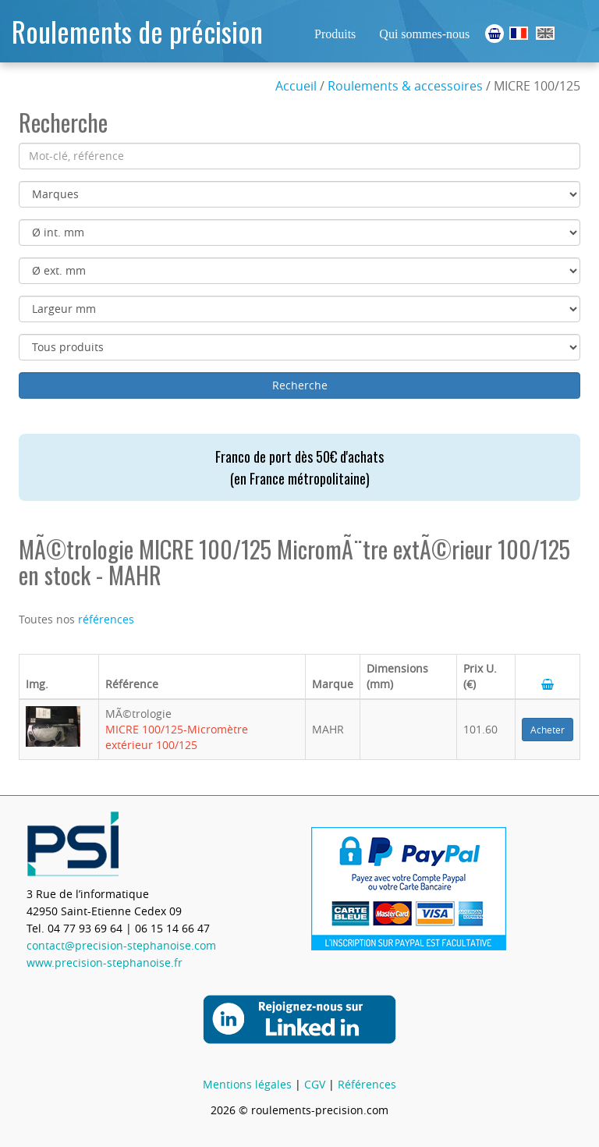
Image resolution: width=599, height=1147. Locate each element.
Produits (335, 34)
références (106, 619)
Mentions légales (247, 1084)
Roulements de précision (137, 30)
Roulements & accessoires (405, 85)
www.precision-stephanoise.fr (105, 962)
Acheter (547, 729)
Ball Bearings (545, 33)
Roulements (518, 33)
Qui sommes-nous (424, 34)
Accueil (296, 85)
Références (367, 1084)
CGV (314, 1084)
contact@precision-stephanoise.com (121, 945)
